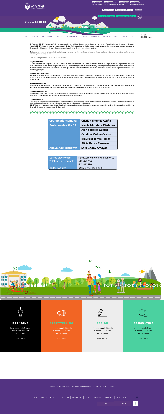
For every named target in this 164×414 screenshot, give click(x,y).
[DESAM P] (122, 403)
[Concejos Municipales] (106, 16)
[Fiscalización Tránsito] (124, 10)
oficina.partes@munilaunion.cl (81, 386)
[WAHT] (105, 404)
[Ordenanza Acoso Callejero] (126, 16)
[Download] (135, 403)
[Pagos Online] (108, 10)
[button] (72, 36)
